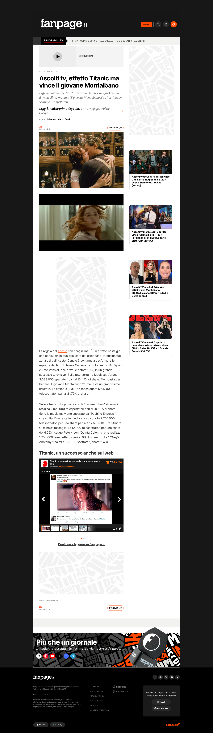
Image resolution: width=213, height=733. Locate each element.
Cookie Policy (96, 701)
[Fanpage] (43, 677)
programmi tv (52, 600)
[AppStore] (41, 724)
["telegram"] (81, 656)
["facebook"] (72, 656)
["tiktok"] (39, 656)
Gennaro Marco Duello (59, 119)
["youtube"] (56, 656)
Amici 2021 (139, 41)
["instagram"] (48, 656)
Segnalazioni (96, 691)
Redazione (94, 705)
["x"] (64, 656)
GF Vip (74, 41)
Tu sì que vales (124, 41)
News (41, 600)
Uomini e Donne (88, 41)
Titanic (62, 351)
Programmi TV (53, 40)
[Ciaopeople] (173, 725)
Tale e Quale (106, 41)
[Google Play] (57, 724)
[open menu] (37, 41)
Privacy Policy (96, 696)
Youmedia (94, 686)
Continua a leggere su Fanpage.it (81, 544)
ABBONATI (146, 24)
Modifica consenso (99, 710)
